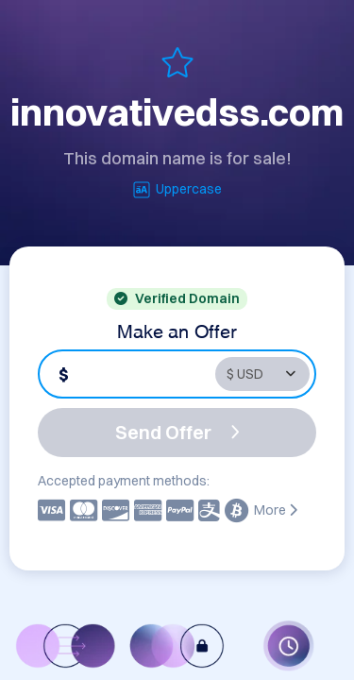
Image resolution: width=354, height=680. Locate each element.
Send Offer (177, 432)
